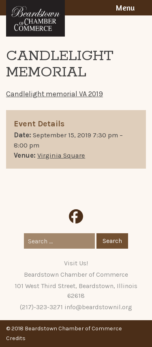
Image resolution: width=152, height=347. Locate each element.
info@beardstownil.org (98, 307)
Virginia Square (61, 155)
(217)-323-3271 (41, 307)
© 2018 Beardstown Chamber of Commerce (64, 328)
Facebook (76, 216)
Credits (16, 338)
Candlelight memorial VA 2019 (54, 94)
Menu (125, 8)
